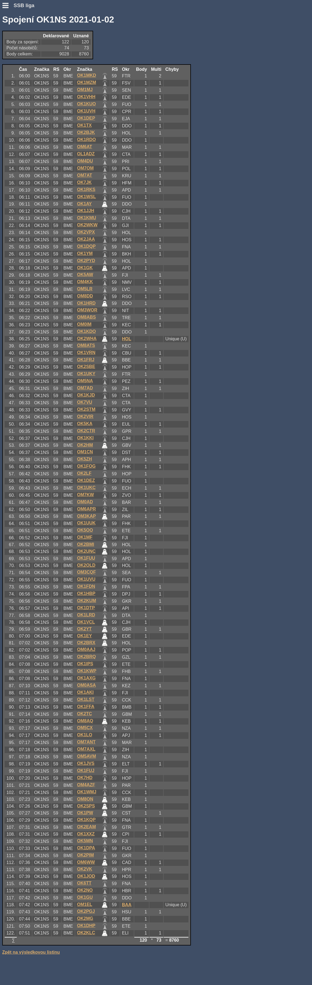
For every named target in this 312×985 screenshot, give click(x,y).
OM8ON (85, 799)
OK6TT (84, 883)
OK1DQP (86, 246)
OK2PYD (86, 260)
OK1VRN (86, 352)
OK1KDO (86, 331)
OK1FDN (86, 586)
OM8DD (85, 296)
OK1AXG (86, 678)
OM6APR (86, 509)
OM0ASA (86, 685)
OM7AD (85, 388)
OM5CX (85, 727)
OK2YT (84, 629)
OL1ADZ (86, 153)
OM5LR (85, 289)
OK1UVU (86, 579)
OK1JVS (85, 763)
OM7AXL (86, 749)
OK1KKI (85, 438)
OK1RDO (86, 139)
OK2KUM (86, 600)
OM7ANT (86, 742)
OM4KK (85, 281)
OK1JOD (86, 876)
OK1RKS (86, 189)
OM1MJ (85, 89)
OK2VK (84, 869)
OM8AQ (85, 721)
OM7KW (85, 494)
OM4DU (85, 161)
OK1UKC (86, 487)
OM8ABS (86, 317)
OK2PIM (85, 855)
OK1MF (85, 537)
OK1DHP (86, 925)
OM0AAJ (86, 649)
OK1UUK (86, 523)
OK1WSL (86, 196)
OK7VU (84, 402)
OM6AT (84, 146)
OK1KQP (86, 819)
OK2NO (85, 890)
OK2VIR (85, 416)
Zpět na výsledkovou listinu (31, 952)
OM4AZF (86, 784)
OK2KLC (86, 932)
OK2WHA (87, 338)
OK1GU (85, 897)
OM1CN (85, 452)
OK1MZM (86, 82)
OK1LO (84, 735)
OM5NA (85, 380)
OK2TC (84, 713)
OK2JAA (86, 239)
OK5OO (85, 530)
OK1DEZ (86, 480)
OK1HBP (86, 593)
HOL (126, 338)
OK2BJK (86, 132)
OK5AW (85, 274)
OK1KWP (86, 671)
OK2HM (85, 445)
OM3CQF (86, 572)
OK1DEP (86, 118)
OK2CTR (86, 430)
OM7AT (84, 175)
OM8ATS (86, 345)
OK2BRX (86, 642)
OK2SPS (86, 806)
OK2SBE (86, 366)
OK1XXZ (86, 834)
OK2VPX (86, 232)
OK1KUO (86, 104)
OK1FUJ (85, 770)
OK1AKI (85, 692)
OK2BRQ (86, 656)
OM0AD (85, 501)
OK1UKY (86, 373)
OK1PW (85, 812)
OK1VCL (86, 622)
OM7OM (85, 168)
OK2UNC (86, 551)
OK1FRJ (85, 359)
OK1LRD (86, 615)
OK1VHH (86, 96)
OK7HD (85, 777)
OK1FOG (86, 466)
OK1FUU (86, 558)
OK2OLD (86, 565)
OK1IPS (85, 663)
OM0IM (84, 324)
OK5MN (85, 840)
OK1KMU (86, 217)
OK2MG (85, 918)
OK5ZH (84, 459)
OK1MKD (86, 75)
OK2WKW (87, 225)
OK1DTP (86, 607)
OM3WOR (87, 310)
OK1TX (84, 125)
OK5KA (85, 423)
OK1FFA (85, 706)
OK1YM (85, 253)
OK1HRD (86, 303)
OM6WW (86, 862)
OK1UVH (86, 111)
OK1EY (84, 635)
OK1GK (85, 267)
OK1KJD (86, 395)
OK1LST (85, 699)
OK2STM (86, 409)
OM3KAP (86, 516)
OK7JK (84, 182)
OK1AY (84, 203)
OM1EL (84, 904)
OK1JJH (85, 210)
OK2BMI (85, 544)
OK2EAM (86, 826)
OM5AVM (86, 756)
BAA (127, 904)
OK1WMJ (86, 792)
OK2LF (84, 473)
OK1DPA (86, 848)
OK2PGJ (86, 911)
